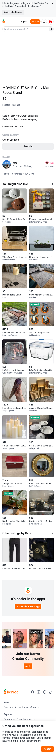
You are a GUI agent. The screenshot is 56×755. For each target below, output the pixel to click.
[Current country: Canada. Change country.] (51, 22)
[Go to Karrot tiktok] (50, 692)
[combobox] (25, 29)
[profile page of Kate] (6, 164)
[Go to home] (3, 21)
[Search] (51, 29)
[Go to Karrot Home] (11, 692)
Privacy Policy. (33, 740)
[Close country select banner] (53, 3)
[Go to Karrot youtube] (44, 692)
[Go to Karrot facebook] (32, 692)
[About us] (44, 21)
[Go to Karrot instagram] (38, 692)
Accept (47, 748)
